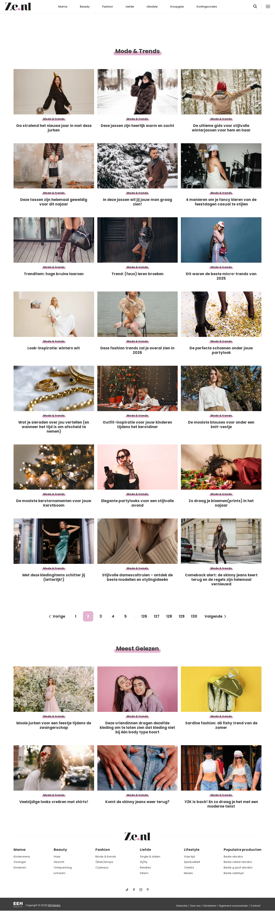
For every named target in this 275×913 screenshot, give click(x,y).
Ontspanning (63, 867)
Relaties (145, 867)
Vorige (59, 616)
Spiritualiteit (192, 862)
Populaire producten (242, 849)
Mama (62, 7)
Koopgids (177, 7)
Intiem (144, 873)
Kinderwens (22, 856)
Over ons (195, 905)
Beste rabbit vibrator (238, 862)
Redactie (181, 905)
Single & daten (150, 856)
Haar (57, 856)
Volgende (213, 616)
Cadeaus (101, 867)
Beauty (85, 7)
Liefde (130, 7)
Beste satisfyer (234, 873)
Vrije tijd (189, 856)
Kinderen (20, 867)
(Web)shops (104, 862)
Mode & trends (105, 856)
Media (188, 873)
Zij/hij (143, 862)
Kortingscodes (207, 7)
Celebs (189, 867)
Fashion (107, 7)
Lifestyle (152, 7)
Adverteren (209, 905)
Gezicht (59, 862)
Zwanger (20, 862)
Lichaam (60, 873)
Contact (255, 905)
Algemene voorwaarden (233, 905)
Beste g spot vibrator (238, 867)
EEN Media (54, 905)
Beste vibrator (233, 856)
